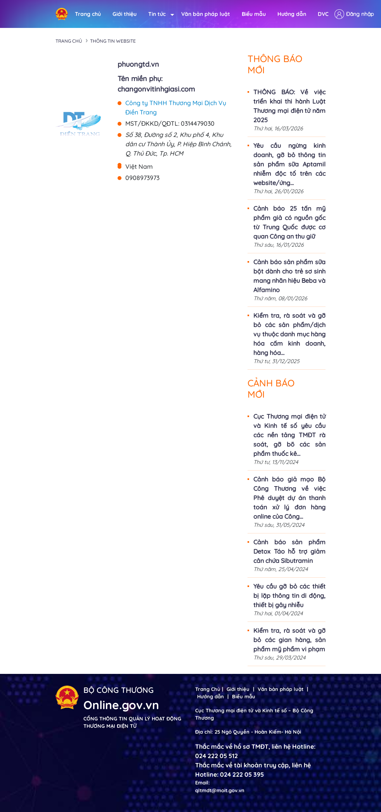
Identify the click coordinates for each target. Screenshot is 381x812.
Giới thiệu (125, 13)
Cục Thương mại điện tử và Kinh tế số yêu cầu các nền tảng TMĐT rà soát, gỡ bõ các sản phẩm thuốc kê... (289, 434)
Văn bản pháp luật (205, 13)
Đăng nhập (360, 13)
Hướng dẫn (291, 13)
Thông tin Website (113, 41)
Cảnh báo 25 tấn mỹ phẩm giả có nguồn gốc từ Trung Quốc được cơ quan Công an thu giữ (289, 222)
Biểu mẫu (254, 13)
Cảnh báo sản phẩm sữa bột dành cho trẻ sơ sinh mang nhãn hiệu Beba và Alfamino (289, 276)
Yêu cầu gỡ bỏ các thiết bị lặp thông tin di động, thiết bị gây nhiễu (289, 595)
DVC (323, 13)
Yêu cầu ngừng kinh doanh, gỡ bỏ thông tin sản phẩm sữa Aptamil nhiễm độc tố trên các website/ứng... (289, 164)
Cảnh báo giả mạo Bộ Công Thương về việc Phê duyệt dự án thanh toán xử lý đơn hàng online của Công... (289, 497)
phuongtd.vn (138, 64)
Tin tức (159, 14)
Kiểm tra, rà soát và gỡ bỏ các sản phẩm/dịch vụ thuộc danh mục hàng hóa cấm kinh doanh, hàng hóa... (289, 334)
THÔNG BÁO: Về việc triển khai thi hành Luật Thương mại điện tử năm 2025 (289, 106)
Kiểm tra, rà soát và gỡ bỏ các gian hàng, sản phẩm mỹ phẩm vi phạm (289, 640)
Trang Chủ (207, 689)
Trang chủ (88, 13)
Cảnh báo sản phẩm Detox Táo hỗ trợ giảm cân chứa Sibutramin (289, 551)
